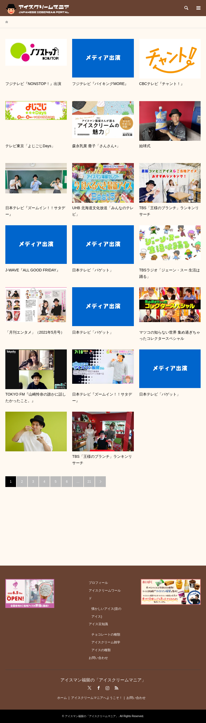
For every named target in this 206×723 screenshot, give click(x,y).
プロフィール (98, 583)
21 (89, 482)
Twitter (89, 688)
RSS (116, 688)
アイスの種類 (101, 650)
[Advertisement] (103, 524)
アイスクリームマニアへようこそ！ (96, 698)
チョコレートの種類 (105, 634)
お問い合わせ (98, 658)
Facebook (98, 688)
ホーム (62, 698)
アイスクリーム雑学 (105, 642)
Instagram (107, 688)
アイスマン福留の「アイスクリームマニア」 (103, 680)
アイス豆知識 (98, 624)
